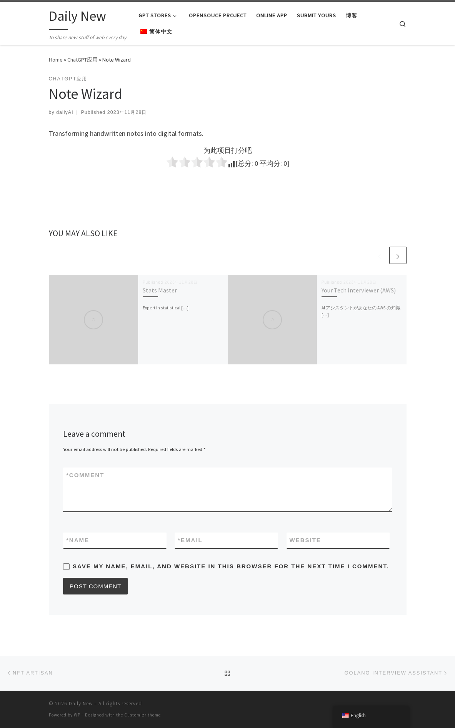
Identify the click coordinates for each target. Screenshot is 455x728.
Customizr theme (142, 715)
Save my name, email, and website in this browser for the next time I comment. (231, 566)
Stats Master (160, 290)
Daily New (81, 703)
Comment (85, 475)
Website (305, 540)
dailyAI (64, 112)
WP (77, 715)
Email (190, 540)
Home (56, 59)
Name (77, 540)
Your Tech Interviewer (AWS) (359, 290)
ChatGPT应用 (82, 59)
